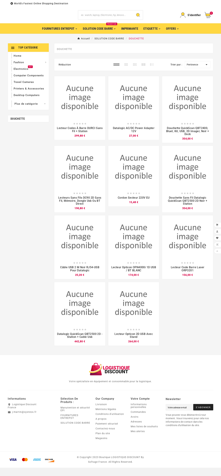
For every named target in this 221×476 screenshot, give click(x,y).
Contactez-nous (105, 436)
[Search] (138, 19)
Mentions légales (106, 417)
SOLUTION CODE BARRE (75, 431)
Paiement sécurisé (107, 432)
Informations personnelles (139, 414)
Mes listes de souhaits (144, 434)
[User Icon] (190, 19)
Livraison (101, 412)
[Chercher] (105, 19)
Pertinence (198, 73)
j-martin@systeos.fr (24, 420)
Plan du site (103, 441)
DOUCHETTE (18, 127)
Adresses (136, 430)
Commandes (138, 420)
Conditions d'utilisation (110, 422)
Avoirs (134, 425)
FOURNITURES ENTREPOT (69, 425)
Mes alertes (138, 439)
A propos (101, 427)
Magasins (101, 446)
